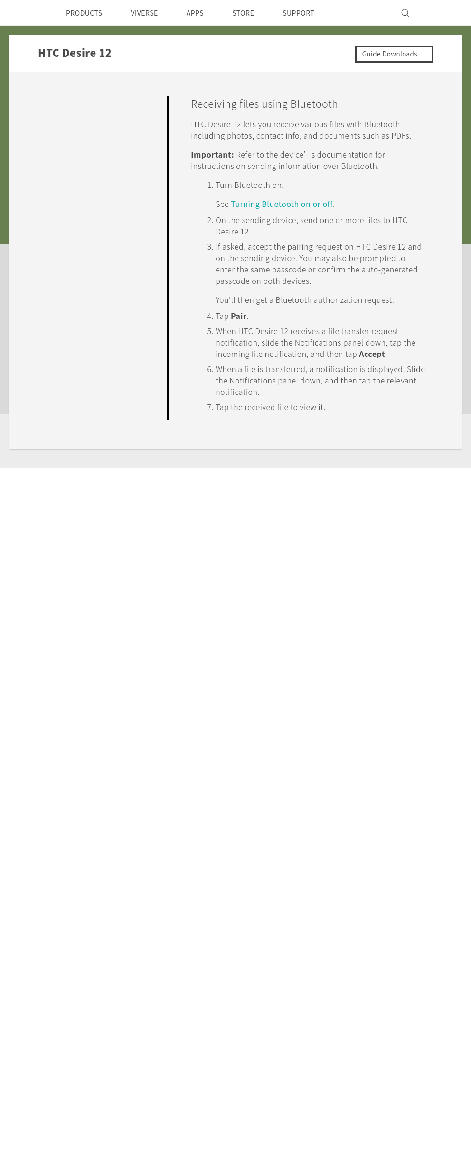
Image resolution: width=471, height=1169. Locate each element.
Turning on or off (290, 214)
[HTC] (26, 13)
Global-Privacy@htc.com (408, 1081)
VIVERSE (152, 13)
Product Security (314, 968)
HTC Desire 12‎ (117, 838)
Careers (297, 981)
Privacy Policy (308, 956)
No (408, 498)
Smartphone (90, 943)
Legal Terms (435, 1058)
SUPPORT (318, 13)
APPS (208, 13)
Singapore (47, 952)
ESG (291, 930)
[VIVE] (443, 13)
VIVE (76, 978)
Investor (298, 943)
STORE (259, 13)
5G (72, 930)
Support (60, 838)
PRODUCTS (87, 13)
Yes (371, 498)
